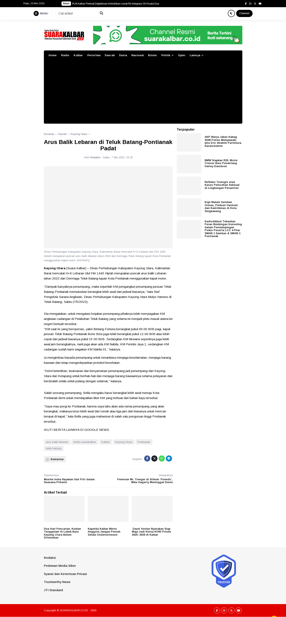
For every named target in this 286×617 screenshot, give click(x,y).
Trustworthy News (57, 582)
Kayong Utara (123, 442)
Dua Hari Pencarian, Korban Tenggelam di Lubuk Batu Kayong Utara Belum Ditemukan (62, 533)
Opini (181, 55)
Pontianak (144, 442)
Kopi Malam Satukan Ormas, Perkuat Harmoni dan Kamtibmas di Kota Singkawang (221, 207)
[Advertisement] (143, 93)
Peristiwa (93, 55)
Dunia (123, 55)
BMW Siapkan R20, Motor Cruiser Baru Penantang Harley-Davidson (221, 163)
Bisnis (152, 55)
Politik (165, 55)
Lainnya (195, 55)
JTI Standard (53, 590)
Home (53, 55)
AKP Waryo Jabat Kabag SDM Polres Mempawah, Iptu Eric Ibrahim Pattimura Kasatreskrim (223, 141)
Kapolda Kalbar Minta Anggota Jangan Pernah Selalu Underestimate (104, 531)
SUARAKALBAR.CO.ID (74, 610)
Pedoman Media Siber (60, 565)
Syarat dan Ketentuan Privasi (65, 574)
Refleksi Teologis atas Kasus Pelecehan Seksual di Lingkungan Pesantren (222, 184)
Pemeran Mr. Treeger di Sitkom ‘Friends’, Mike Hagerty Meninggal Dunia (145, 481)
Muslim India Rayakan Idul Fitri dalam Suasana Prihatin (69, 481)
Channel (244, 13)
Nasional (137, 55)
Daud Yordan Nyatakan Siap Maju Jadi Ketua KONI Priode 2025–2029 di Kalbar (151, 531)
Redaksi (50, 557)
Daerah (110, 55)
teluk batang (53, 448)
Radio (65, 55)
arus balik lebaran (57, 442)
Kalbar (78, 55)
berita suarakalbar (84, 442)
